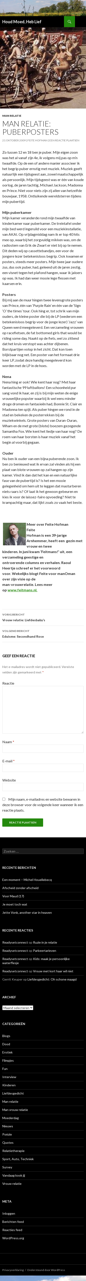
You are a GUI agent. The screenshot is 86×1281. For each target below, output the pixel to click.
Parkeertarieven (44, 950)
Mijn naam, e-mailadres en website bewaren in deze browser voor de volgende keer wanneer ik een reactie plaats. (42, 804)
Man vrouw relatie (15, 1110)
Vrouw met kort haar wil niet (53, 971)
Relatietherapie (13, 1151)
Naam (8, 742)
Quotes (8, 1142)
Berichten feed (13, 1222)
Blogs (6, 1036)
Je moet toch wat (14, 904)
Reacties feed (12, 1230)
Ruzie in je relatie (45, 942)
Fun (5, 1069)
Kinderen (9, 1085)
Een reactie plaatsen (64, 140)
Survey (7, 1167)
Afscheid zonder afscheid (20, 888)
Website (9, 780)
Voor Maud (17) (13, 896)
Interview (9, 1077)
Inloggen (8, 1213)
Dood (6, 1044)
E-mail (8, 761)
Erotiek (7, 1052)
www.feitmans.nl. (22, 590)
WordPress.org (13, 1238)
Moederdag (10, 1118)
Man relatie (11, 115)
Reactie (8, 683)
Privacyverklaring (13, 1270)
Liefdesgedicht (13, 1093)
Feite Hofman (37, 140)
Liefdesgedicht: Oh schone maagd (52, 979)
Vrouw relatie (12, 1183)
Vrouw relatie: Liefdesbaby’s (43, 617)
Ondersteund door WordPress (46, 1270)
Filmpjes (8, 1060)
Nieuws (7, 1126)
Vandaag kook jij (13, 1175)
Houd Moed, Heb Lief (22, 21)
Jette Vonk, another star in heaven (27, 912)
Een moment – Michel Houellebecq (27, 880)
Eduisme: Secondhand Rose (43, 633)
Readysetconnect (15, 942)
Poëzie (7, 1134)
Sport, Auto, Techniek (18, 1159)
